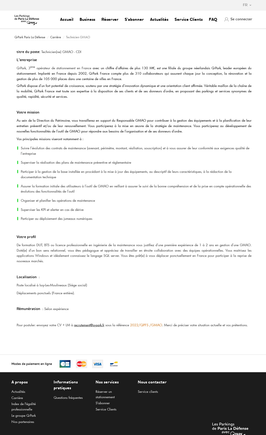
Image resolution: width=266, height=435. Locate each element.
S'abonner (134, 20)
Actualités (159, 20)
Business (87, 20)
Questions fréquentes (68, 397)
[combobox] (245, 5)
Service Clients (189, 20)
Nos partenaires (22, 421)
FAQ (213, 20)
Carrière (55, 37)
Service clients (148, 391)
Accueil (66, 20)
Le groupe (23, 415)
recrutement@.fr (89, 325)
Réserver (109, 20)
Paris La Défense (30, 37)
